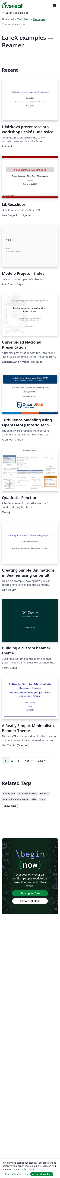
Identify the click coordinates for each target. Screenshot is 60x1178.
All (12, 19)
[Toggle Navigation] (54, 5)
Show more (10, 805)
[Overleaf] (12, 5)
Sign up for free (30, 893)
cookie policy (27, 1169)
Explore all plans (30, 901)
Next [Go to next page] (29, 760)
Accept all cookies (41, 1174)
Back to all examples (15, 12)
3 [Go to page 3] (18, 760)
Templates (23, 19)
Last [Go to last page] (42, 760)
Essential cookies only (16, 1173)
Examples (39, 19)
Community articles (13, 24)
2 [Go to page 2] (12, 760)
